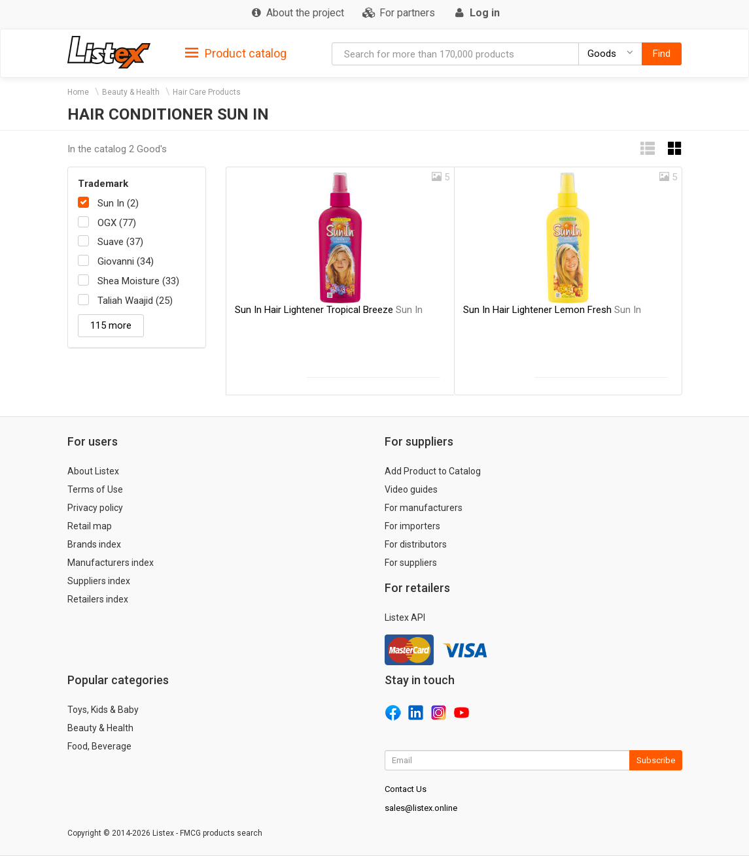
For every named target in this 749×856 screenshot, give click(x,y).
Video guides (411, 489)
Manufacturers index (110, 562)
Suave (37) (120, 242)
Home (78, 92)
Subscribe (655, 760)
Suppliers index (98, 581)
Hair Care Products (207, 92)
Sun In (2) (118, 203)
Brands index (94, 544)
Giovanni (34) (125, 261)
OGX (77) (116, 223)
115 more (110, 325)
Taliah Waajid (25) (135, 300)
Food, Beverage (99, 746)
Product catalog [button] (236, 53)
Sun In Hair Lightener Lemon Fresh (552, 310)
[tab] (235, 53)
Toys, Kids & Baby (103, 709)
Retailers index (97, 599)
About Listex (93, 471)
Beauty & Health (131, 92)
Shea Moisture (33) (138, 281)
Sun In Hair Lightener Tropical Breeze (329, 310)
